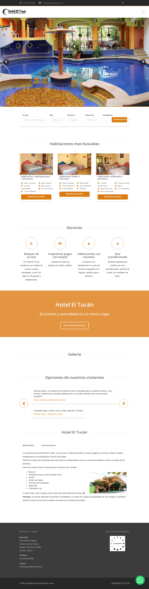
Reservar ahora (36, 196)
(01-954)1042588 (26, 559)
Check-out (89, 115)
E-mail (25, 115)
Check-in (71, 115)
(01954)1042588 (27, 3)
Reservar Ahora (120, 119)
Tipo (51, 115)
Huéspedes (106, 115)
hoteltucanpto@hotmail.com (51, 3)
